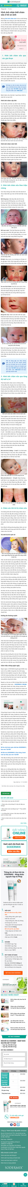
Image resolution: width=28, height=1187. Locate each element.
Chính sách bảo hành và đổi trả (9, 1160)
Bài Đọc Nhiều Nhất (10, 995)
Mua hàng (23, 1185)
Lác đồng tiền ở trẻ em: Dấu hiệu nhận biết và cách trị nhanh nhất (18, 1021)
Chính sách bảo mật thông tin (9, 1155)
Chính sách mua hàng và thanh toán (10, 1158)
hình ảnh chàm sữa (10, 18)
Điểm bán (9, 5)
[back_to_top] (25, 1175)
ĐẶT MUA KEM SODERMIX (13, 973)
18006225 (9, 1139)
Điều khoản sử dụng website (8, 1163)
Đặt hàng (14, 1097)
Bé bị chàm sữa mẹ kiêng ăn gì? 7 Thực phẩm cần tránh (18, 1014)
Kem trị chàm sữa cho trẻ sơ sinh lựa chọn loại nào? (18, 1028)
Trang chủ (3, 9)
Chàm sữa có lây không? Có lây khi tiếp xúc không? (18, 1007)
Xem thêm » (24, 823)
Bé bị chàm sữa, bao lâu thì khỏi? (10, 801)
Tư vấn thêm (4, 1186)
